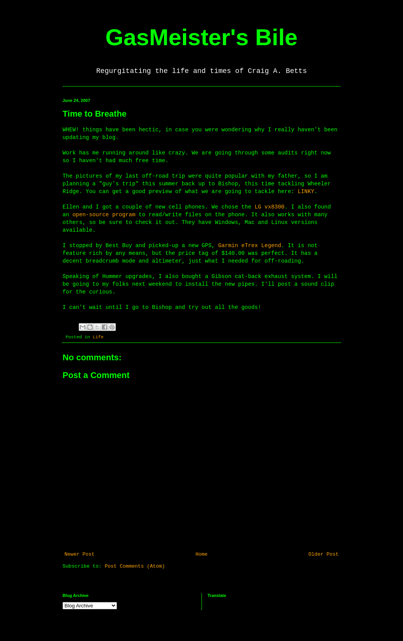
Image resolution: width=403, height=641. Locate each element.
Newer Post (79, 554)
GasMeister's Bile (201, 37)
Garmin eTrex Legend (249, 245)
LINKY (306, 191)
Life (98, 337)
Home (201, 554)
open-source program (104, 215)
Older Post (323, 554)
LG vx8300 (269, 207)
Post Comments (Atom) (135, 566)
